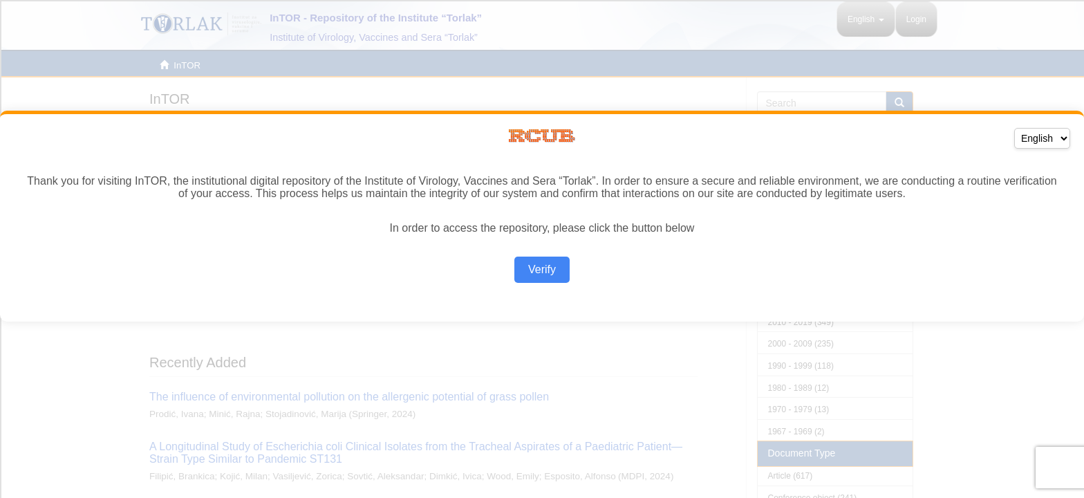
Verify (542, 269)
